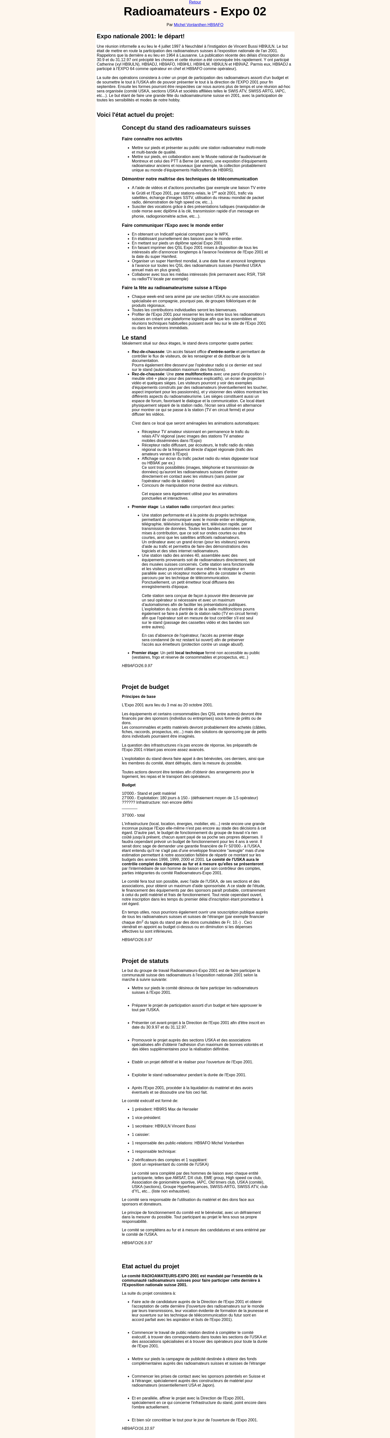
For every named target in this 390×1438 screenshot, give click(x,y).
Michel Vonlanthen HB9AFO (198, 25)
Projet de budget (145, 686)
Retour (195, 2)
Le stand (134, 337)
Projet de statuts (145, 961)
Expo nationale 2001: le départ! (141, 36)
